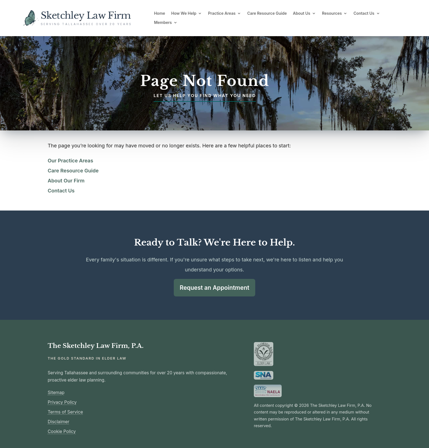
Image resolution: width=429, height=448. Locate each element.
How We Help (184, 13)
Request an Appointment (214, 287)
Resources (332, 13)
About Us (301, 13)
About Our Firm (66, 181)
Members (163, 22)
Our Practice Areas (70, 161)
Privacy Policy (62, 401)
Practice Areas (221, 13)
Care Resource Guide (267, 13)
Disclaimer (59, 421)
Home (159, 13)
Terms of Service (65, 411)
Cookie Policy (62, 431)
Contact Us (363, 13)
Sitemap (56, 392)
